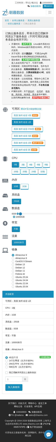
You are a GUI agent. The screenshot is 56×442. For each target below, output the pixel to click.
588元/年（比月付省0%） (21, 367)
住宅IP (40, 91)
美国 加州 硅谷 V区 (26, 115)
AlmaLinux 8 (21, 258)
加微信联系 (35, 6)
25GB (16, 201)
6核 (38, 164)
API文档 (38, 406)
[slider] (20, 213)
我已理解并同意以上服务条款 (22, 372)
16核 (16, 171)
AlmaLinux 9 (21, 255)
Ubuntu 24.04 (21, 280)
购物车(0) (48, 6)
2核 (23, 164)
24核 (34, 171)
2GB (24, 186)
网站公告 (18, 406)
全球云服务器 (18, 20)
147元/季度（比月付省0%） (22, 360)
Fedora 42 (20, 274)
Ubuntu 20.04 (21, 286)
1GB (16, 186)
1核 (15, 164)
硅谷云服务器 (14, 23)
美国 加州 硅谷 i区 (25, 150)
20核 (25, 171)
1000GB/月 (19, 242)
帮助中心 (32, 403)
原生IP (31, 91)
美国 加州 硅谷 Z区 (28, 143)
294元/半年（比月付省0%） (22, 364)
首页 (7, 20)
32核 (42, 171)
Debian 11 (20, 271)
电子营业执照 (36, 427)
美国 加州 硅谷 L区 (22, 122)
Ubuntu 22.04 (21, 283)
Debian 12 (20, 267)
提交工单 (42, 403)
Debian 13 (20, 264)
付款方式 (22, 403)
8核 (46, 164)
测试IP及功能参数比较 (31, 109)
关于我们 (12, 403)
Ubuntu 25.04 (21, 277)
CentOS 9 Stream (23, 261)
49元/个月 (13, 357)
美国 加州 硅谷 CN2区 (27, 129)
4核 (30, 164)
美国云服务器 (33, 20)
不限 (16, 229)
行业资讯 (28, 406)
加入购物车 (14, 387)
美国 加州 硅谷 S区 (26, 136)
